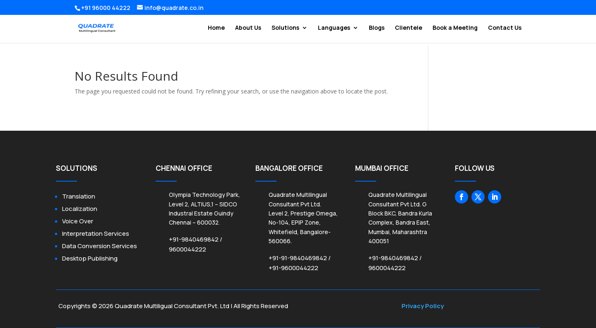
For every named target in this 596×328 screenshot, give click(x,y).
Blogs (377, 28)
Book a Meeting (455, 28)
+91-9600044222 (293, 267)
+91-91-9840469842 (298, 258)
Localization (79, 208)
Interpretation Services (95, 233)
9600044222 (187, 249)
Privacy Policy (422, 306)
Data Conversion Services (99, 246)
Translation (78, 196)
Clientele (408, 28)
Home (216, 28)
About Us (248, 28)
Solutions (285, 28)
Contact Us (505, 28)
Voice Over (77, 221)
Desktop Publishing (90, 258)
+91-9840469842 (194, 239)
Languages (334, 28)
